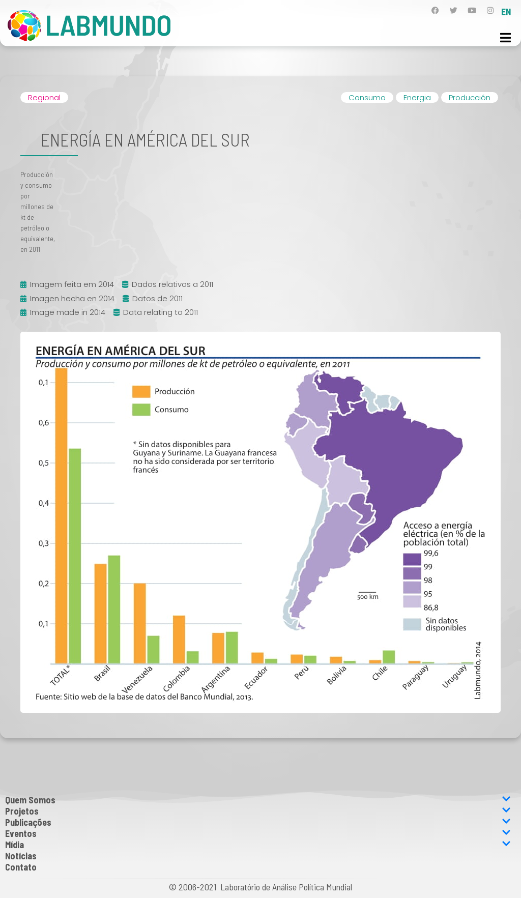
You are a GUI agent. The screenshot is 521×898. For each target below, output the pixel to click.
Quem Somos (258, 799)
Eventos (258, 833)
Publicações (258, 822)
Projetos (258, 811)
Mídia (258, 844)
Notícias (21, 855)
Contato (21, 867)
